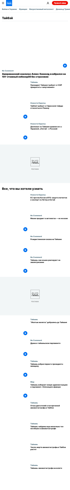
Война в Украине (9, 9)
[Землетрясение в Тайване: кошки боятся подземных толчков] (49, 266)
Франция (23, 9)
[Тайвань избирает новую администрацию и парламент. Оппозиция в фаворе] (49, 391)
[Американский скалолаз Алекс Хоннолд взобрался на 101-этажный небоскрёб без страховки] (35, 75)
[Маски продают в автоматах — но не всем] (49, 224)
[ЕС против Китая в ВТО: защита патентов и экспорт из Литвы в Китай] (49, 204)
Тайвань (34, 82)
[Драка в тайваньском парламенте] (49, 349)
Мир (32, 382)
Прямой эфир (60, 3)
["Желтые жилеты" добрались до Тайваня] (49, 328)
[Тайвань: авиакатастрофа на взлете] (49, 474)
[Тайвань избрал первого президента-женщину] (49, 370)
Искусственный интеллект (41, 9)
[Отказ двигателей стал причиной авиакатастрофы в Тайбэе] (49, 412)
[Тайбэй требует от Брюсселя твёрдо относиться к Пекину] (49, 112)
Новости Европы (38, 103)
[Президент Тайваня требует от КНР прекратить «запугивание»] (49, 91)
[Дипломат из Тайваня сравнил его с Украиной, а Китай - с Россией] (49, 133)
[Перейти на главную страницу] (9, 3)
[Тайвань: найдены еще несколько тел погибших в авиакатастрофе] (49, 433)
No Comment (8, 71)
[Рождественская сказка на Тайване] (49, 245)
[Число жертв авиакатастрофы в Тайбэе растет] (49, 453)
